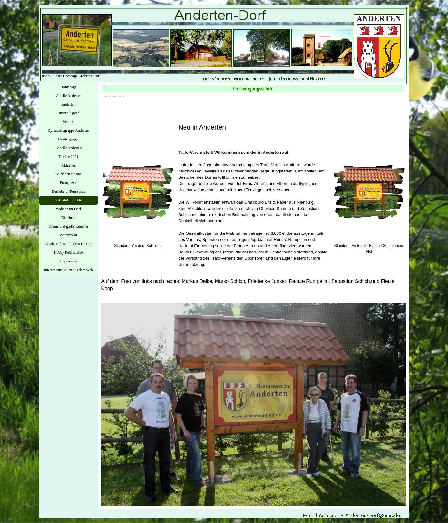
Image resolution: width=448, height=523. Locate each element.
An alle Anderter (68, 95)
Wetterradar (68, 235)
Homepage (68, 87)
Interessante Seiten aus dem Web (68, 270)
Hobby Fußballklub (68, 252)
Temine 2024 (68, 156)
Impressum (68, 261)
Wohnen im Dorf (68, 209)
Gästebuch (69, 217)
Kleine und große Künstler (68, 226)
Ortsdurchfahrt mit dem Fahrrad (68, 244)
